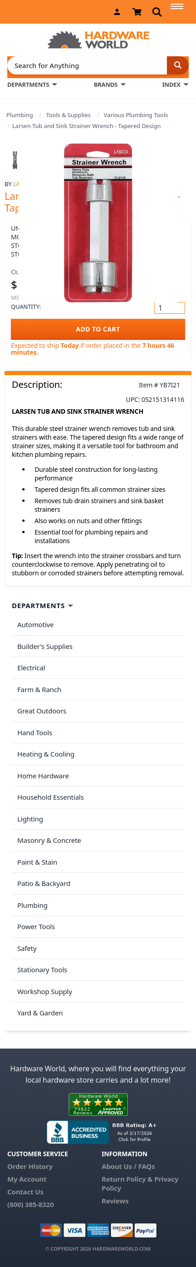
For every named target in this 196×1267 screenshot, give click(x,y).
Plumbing (19, 115)
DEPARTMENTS (28, 84)
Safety (26, 948)
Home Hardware (43, 775)
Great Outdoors (41, 710)
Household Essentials (50, 797)
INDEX (171, 84)
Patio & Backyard (43, 883)
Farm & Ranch (39, 689)
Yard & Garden (40, 1012)
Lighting (30, 818)
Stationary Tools (42, 969)
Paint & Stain (37, 861)
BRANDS (105, 84)
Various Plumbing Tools (136, 115)
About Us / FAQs (128, 1166)
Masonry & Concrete (49, 840)
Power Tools (36, 926)
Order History (30, 1166)
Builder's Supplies (45, 646)
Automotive (35, 624)
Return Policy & (126, 1178)
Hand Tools (34, 732)
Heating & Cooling (46, 753)
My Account (26, 1178)
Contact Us (25, 1191)
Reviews (114, 1200)
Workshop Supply (44, 991)
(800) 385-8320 (30, 1204)
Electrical (31, 667)
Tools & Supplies (68, 115)
